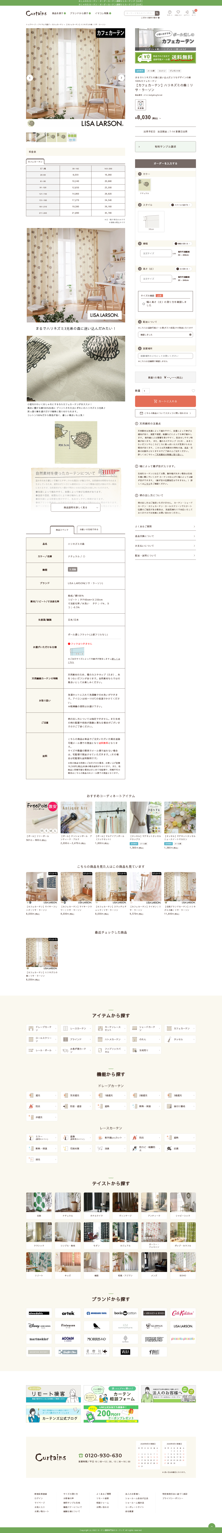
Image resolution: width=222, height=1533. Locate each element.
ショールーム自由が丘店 (136, 1498)
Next (121, 78)
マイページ (40, 1502)
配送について (150, 321)
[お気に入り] (178, 13)
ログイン (39, 1498)
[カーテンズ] (36, 13)
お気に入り (40, 1507)
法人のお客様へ (132, 1493)
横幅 (145, 243)
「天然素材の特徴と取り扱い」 (169, 454)
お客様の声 (68, 1498)
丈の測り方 (184, 269)
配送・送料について (145, 555)
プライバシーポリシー (173, 1498)
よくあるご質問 (143, 526)
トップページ (31, 24)
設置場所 (147, 348)
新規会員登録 (41, 1493)
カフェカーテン (57, 24)
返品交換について (144, 536)
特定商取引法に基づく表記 (175, 1493)
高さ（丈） (149, 268)
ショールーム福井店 (134, 1502)
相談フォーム (102, 1502)
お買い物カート (42, 1511)
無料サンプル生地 (71, 1502)
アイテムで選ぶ (44, 24)
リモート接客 (102, 1498)
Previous (30, 78)
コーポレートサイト (134, 1507)
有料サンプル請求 (165, 146)
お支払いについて (144, 545)
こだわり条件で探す (149, 17)
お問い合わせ (102, 1507)
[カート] (194, 13)
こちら (147, 483)
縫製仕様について (71, 1511)
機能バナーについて (72, 1507)
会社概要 (129, 1511)
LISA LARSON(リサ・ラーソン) (85, 583)
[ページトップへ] (211, 1526)
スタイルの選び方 (181, 205)
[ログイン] (187, 13)
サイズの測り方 (70, 1493)
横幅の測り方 (183, 243)
